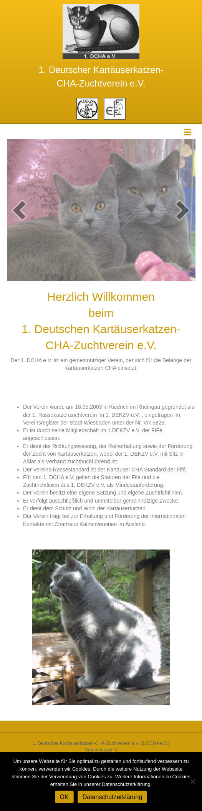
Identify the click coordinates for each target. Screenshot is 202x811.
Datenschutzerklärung (112, 797)
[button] (19, 210)
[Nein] (192, 781)
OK (64, 797)
